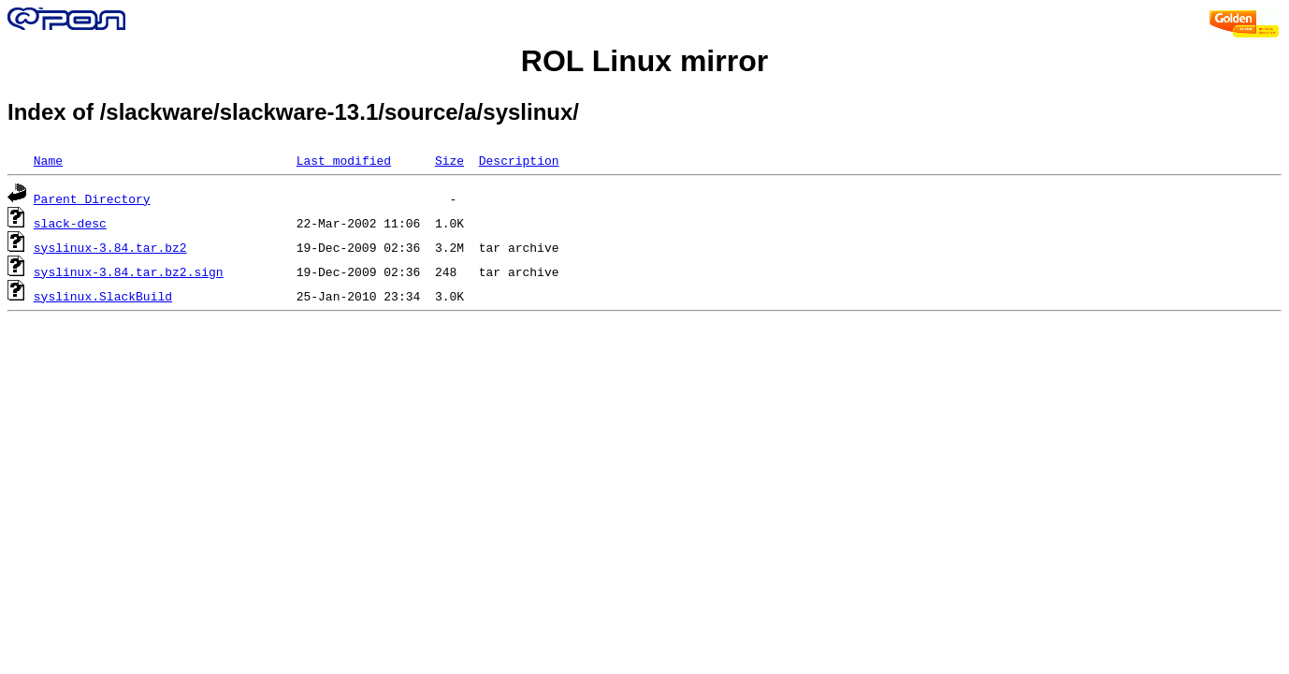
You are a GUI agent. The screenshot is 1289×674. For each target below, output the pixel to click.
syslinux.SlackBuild (103, 295)
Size (449, 160)
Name (48, 160)
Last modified (344, 160)
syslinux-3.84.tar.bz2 (110, 247)
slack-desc (70, 222)
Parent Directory (92, 198)
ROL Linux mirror (644, 61)
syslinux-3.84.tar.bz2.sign (129, 271)
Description (519, 160)
